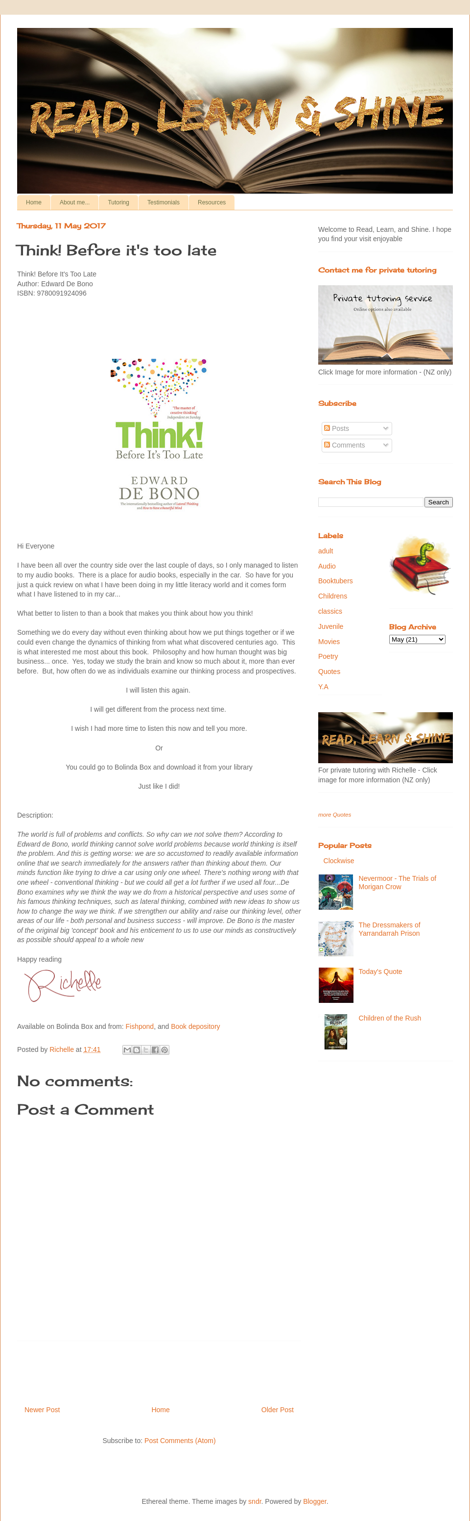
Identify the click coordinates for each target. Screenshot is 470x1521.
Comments (344, 445)
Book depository (195, 1026)
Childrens (332, 596)
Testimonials (163, 202)
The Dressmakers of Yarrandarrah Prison (390, 929)
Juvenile (330, 626)
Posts (336, 428)
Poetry (328, 656)
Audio (327, 566)
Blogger (314, 1501)
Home (34, 202)
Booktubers (335, 581)
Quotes (329, 671)
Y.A (323, 687)
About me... (75, 202)
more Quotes (334, 814)
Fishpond (140, 1026)
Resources (212, 202)
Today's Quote (380, 971)
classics (330, 611)
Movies (329, 642)
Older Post (277, 1410)
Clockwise (339, 861)
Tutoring (118, 202)
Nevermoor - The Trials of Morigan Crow (397, 882)
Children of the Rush (390, 1018)
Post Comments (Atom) (179, 1441)
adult (325, 551)
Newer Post (42, 1410)
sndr (254, 1501)
